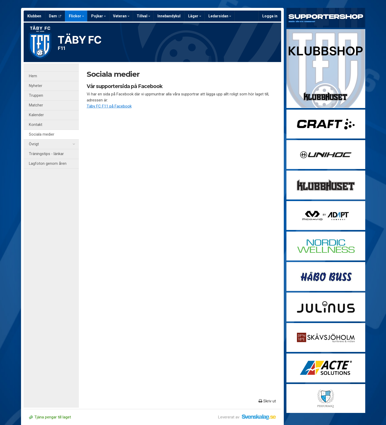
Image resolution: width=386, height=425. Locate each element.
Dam (55, 16)
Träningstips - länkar (46, 154)
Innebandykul (169, 16)
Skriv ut (267, 401)
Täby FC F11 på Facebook (109, 106)
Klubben (34, 16)
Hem (33, 76)
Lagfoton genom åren (47, 163)
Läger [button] (194, 16)
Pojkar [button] (98, 16)
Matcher (36, 105)
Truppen (36, 95)
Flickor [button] (76, 16)
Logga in (269, 16)
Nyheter (35, 86)
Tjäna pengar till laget (50, 417)
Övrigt (52, 144)
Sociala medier (41, 134)
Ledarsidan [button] (219, 16)
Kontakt (35, 124)
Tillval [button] (143, 16)
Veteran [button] (121, 16)
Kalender (36, 115)
